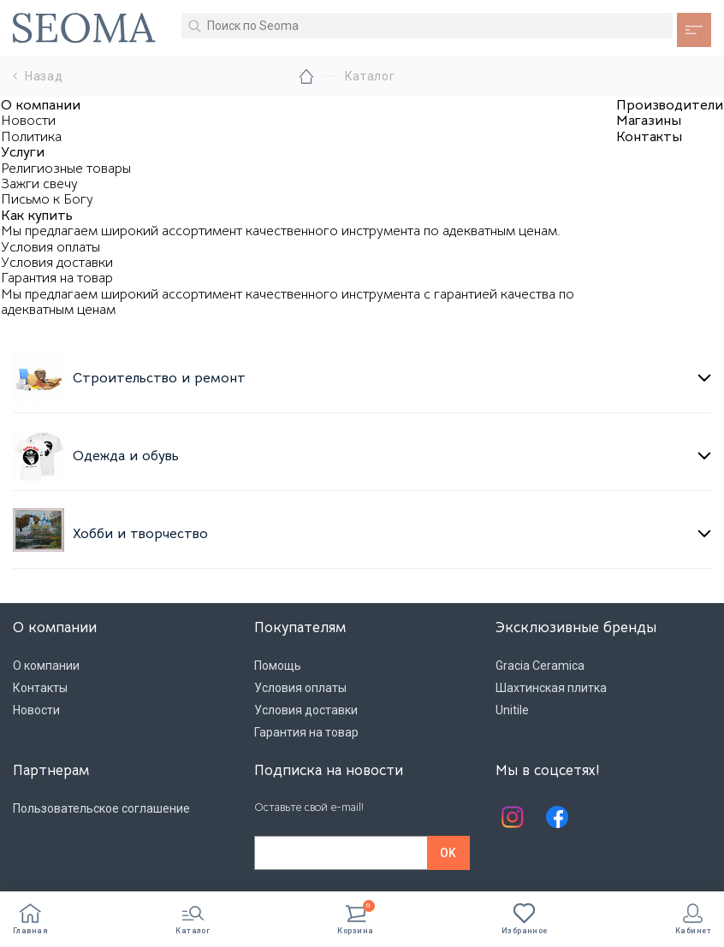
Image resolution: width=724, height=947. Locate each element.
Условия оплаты (50, 247)
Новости (28, 120)
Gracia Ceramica (540, 665)
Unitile (512, 710)
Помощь (277, 665)
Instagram (513, 817)
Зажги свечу (39, 184)
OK (448, 853)
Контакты (649, 137)
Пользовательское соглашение (101, 808)
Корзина (355, 919)
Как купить (37, 215)
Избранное (524, 919)
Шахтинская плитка (551, 688)
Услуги (23, 152)
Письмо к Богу (47, 199)
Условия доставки (57, 262)
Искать (194, 25)
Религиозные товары (66, 168)
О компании (40, 105)
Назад (38, 76)
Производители (669, 105)
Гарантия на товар (57, 278)
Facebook (557, 817)
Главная (30, 919)
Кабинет (693, 919)
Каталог (192, 919)
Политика (31, 137)
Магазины (648, 120)
